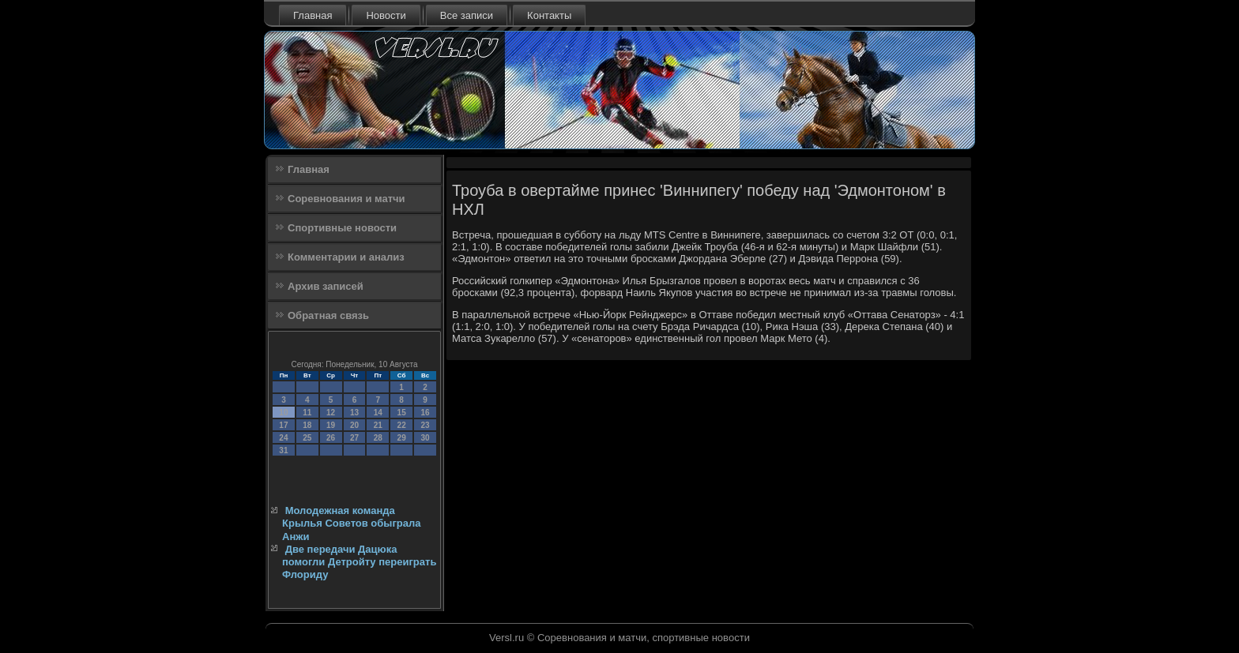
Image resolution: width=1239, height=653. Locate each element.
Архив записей (325, 286)
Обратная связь (328, 315)
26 (330, 437)
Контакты (549, 15)
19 (330, 425)
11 (307, 412)
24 (283, 437)
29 (401, 437)
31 (283, 450)
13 (354, 412)
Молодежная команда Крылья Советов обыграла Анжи (351, 523)
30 (424, 437)
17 (283, 425)
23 (424, 425)
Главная (312, 15)
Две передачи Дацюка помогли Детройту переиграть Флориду (359, 562)
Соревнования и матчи (346, 199)
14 (378, 412)
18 (307, 425)
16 (424, 412)
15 (401, 412)
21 (378, 425)
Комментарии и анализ (346, 257)
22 (401, 425)
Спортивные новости (342, 228)
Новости (385, 15)
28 (378, 437)
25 (307, 437)
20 (354, 425)
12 (330, 412)
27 (354, 437)
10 (283, 412)
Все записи (466, 15)
